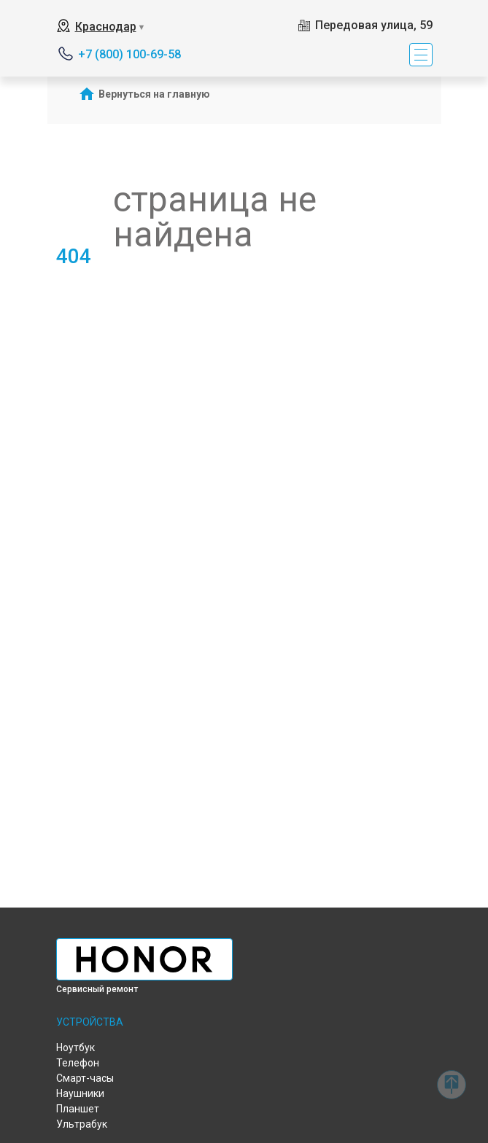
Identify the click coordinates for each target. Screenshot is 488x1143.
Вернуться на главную (154, 94)
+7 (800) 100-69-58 (129, 54)
